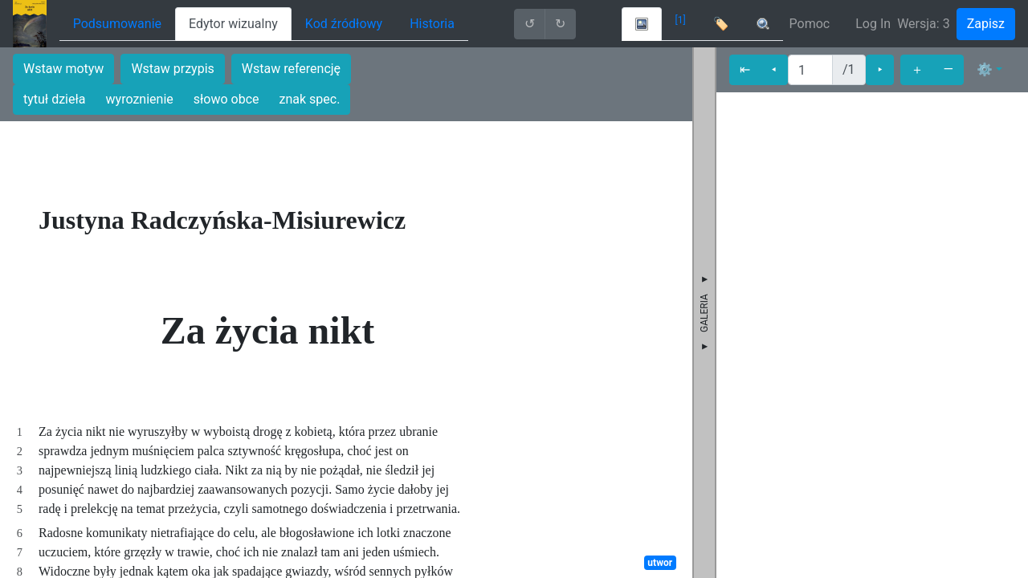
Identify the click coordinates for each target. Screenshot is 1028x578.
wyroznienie (139, 99)
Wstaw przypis (172, 68)
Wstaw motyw (63, 68)
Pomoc (809, 23)
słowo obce (226, 99)
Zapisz (986, 23)
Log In (873, 23)
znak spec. (310, 99)
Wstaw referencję (291, 68)
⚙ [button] (985, 69)
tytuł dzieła (54, 99)
